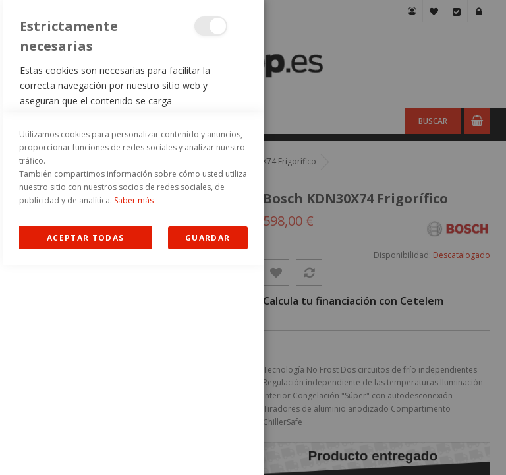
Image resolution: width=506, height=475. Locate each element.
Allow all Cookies (85, 447)
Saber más (134, 410)
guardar (207, 447)
